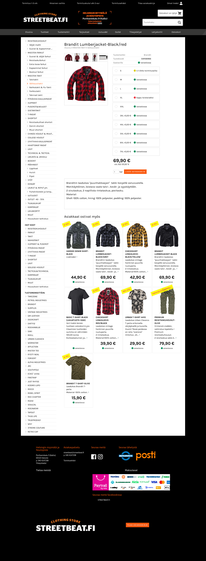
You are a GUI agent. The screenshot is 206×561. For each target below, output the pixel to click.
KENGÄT (30, 184)
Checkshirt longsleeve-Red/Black (102, 320)
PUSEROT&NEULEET (36, 106)
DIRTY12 (30, 323)
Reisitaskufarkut (35, 60)
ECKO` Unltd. (32, 374)
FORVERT (30, 358)
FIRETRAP (31, 377)
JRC (28, 366)
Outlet (118, 32)
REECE (29, 389)
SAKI (28, 331)
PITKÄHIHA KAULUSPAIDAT (38, 99)
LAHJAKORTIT (32, 211)
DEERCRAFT (32, 319)
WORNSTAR (31, 343)
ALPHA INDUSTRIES (35, 362)
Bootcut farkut (34, 72)
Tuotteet (45, 32)
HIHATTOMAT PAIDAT (35, 145)
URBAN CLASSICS (34, 339)
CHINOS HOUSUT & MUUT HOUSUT (39, 133)
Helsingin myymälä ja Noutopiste (47, 449)
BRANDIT (30, 304)
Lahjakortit (157, 32)
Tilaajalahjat (136, 32)
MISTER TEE (32, 350)
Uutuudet (102, 32)
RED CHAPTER (33, 397)
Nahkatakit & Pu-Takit (38, 87)
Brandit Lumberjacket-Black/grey (104, 254)
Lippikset (32, 168)
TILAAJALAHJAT (33, 203)
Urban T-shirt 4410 (135, 317)
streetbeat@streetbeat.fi (74, 453)
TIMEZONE (31, 296)
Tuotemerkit (63, 32)
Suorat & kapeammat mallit (39, 48)
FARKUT (30, 232)
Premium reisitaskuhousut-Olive (164, 320)
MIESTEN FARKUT (34, 52)
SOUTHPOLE (32, 370)
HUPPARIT (31, 103)
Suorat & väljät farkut (38, 56)
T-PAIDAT (30, 114)
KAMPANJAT (32, 207)
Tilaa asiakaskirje (146, 3)
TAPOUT (30, 412)
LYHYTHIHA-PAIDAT (35, 252)
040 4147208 (43, 461)
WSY (28, 424)
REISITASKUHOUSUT (35, 41)
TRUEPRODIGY (33, 420)
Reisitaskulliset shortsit (39, 122)
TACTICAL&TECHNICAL (36, 271)
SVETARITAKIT (32, 110)
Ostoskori (176, 32)
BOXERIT (30, 161)
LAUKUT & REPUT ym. (36, 188)
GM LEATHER (32, 316)
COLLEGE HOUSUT (34, 137)
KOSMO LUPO (32, 385)
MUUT (29, 215)
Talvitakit (32, 79)
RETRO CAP (31, 431)
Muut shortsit (34, 130)
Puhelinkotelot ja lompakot (39, 191)
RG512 (29, 401)
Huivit (30, 172)
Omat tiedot (175, 3)
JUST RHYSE (32, 381)
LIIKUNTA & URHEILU (36, 157)
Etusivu (29, 32)
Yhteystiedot (41, 463)
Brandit (147, 55)
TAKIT (29, 236)
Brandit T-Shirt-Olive (78, 383)
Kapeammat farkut (37, 68)
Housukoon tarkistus (36, 218)
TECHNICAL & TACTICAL (37, 153)
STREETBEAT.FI (104, 500)
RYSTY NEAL (32, 354)
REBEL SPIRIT (32, 393)
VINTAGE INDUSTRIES (36, 312)
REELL (29, 335)
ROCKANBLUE (32, 327)
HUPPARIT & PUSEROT (36, 244)
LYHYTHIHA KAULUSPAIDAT (38, 141)
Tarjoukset (84, 32)
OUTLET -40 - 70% (34, 199)
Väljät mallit (33, 45)
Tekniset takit (34, 95)
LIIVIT (28, 149)
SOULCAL (30, 404)
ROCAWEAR (31, 408)
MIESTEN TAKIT (33, 76)
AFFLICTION (31, 346)
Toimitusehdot (119, 3)
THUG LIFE (31, 416)
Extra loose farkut (36, 64)
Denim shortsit (35, 126)
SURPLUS (30, 308)
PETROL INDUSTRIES (36, 300)
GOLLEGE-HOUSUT (34, 267)
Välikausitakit (34, 83)
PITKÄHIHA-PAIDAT (35, 248)
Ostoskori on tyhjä (170, 13)
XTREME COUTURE (35, 428)
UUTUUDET (31, 195)
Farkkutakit (33, 91)
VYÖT (28, 180)
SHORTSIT (31, 118)
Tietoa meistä (43, 470)
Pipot (30, 176)
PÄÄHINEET (31, 164)
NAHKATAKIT (32, 240)
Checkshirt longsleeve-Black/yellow (132, 254)
